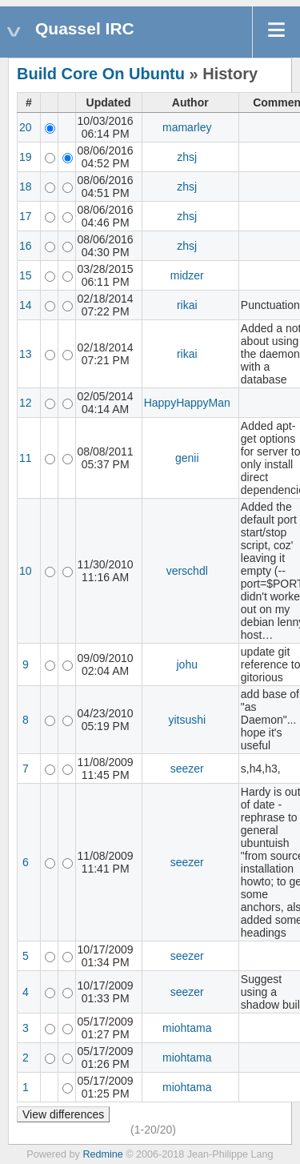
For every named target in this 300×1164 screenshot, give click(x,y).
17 (25, 216)
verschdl (187, 570)
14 (25, 305)
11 (25, 458)
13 (25, 353)
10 (25, 570)
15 (25, 275)
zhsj (187, 157)
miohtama (186, 1028)
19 (25, 157)
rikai (187, 305)
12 (25, 402)
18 (25, 186)
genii (187, 458)
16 (25, 245)
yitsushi (187, 719)
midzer (187, 275)
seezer (187, 768)
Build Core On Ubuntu (101, 73)
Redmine (102, 1154)
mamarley (186, 127)
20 (25, 127)
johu (187, 664)
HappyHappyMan (187, 402)
